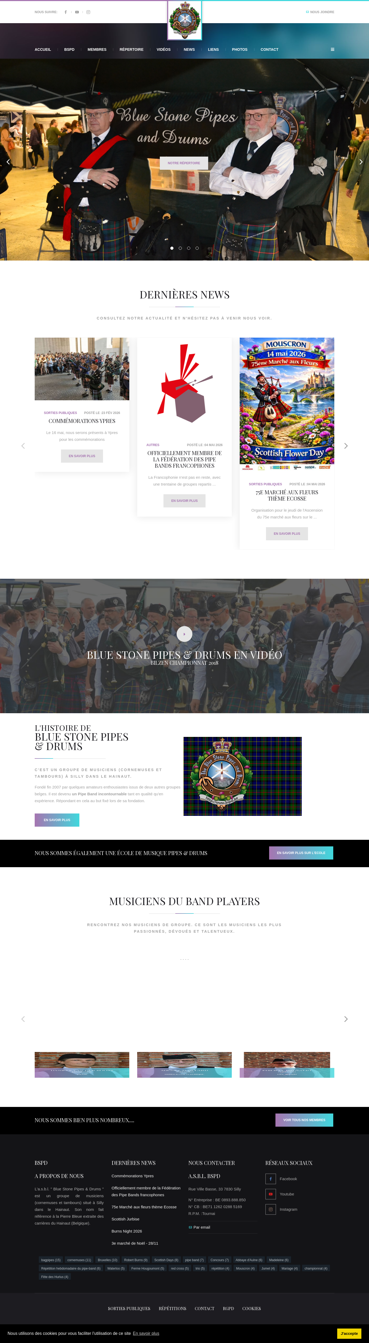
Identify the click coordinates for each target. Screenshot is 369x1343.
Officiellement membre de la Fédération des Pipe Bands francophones (184, 459)
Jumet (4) (268, 1268)
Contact (269, 49)
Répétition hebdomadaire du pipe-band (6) (71, 1268)
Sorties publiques (129, 1308)
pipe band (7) (194, 1260)
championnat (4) (316, 1268)
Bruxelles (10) (107, 1260)
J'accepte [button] (349, 1333)
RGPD (228, 1308)
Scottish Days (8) (166, 1260)
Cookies (251, 1308)
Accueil (43, 49)
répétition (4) (220, 1268)
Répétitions (172, 1308)
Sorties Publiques (60, 413)
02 (180, 248)
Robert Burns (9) (135, 1260)
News (189, 49)
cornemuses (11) (79, 1260)
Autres (152, 445)
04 (197, 248)
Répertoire (132, 49)
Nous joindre (320, 12)
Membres (97, 49)
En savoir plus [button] (146, 1333)
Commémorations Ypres (82, 420)
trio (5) (200, 1268)
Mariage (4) (290, 1268)
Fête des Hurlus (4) (54, 1277)
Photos (240, 49)
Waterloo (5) (116, 1268)
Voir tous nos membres (304, 1120)
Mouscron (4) (245, 1268)
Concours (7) (220, 1260)
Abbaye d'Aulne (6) (249, 1260)
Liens (213, 49)
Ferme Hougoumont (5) (147, 1268)
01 (171, 248)
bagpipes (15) (50, 1260)
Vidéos (164, 49)
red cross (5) (180, 1268)
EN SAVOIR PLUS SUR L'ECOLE (301, 853)
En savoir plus (82, 456)
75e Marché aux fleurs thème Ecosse (287, 495)
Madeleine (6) (278, 1260)
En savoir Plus (57, 820)
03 (188, 248)
